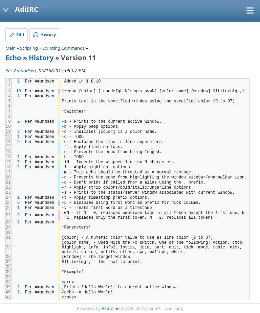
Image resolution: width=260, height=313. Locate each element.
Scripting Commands (63, 48)
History (41, 57)
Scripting (29, 48)
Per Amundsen (20, 70)
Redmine (111, 308)
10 (18, 91)
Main (10, 48)
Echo (13, 57)
